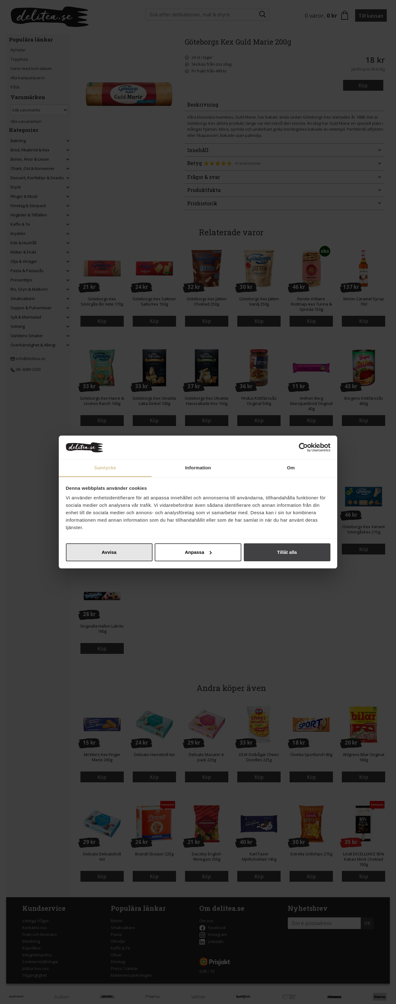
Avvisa (109, 552)
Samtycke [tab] (105, 467)
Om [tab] (291, 467)
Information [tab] (198, 467)
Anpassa (198, 552)
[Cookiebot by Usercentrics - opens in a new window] (303, 447)
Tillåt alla (287, 552)
